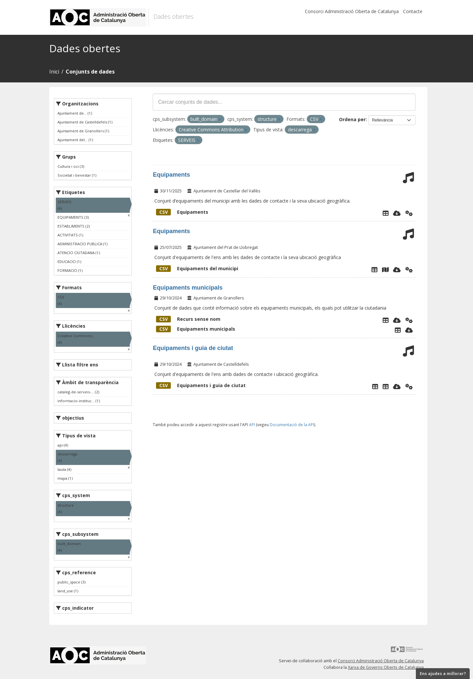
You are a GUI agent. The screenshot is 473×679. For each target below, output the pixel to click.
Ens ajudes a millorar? (443, 673)
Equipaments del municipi (197, 268)
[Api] (409, 213)
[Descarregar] (397, 213)
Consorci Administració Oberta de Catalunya (352, 11)
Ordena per (352, 119)
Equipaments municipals (187, 287)
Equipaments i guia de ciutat (193, 348)
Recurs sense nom (188, 319)
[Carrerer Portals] (386, 386)
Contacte (412, 11)
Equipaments (171, 174)
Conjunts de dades (90, 71)
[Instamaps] (385, 269)
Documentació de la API (292, 424)
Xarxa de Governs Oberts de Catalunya (386, 667)
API (252, 424)
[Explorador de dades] (386, 213)
